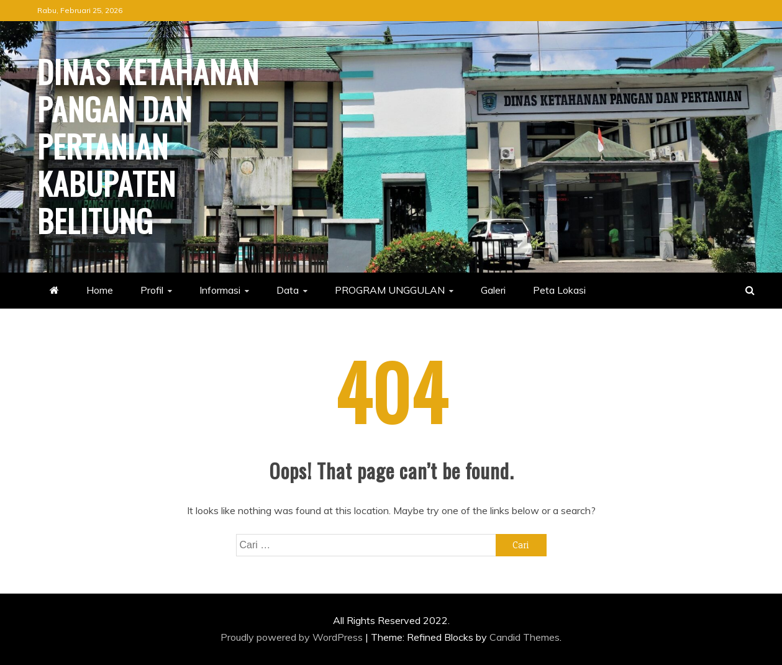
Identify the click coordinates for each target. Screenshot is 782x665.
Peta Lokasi (559, 290)
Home (99, 290)
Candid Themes (524, 637)
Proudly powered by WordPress (293, 637)
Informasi (219, 290)
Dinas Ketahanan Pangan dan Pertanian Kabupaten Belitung (148, 145)
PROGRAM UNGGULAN (390, 290)
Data (287, 290)
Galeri (493, 290)
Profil (151, 290)
